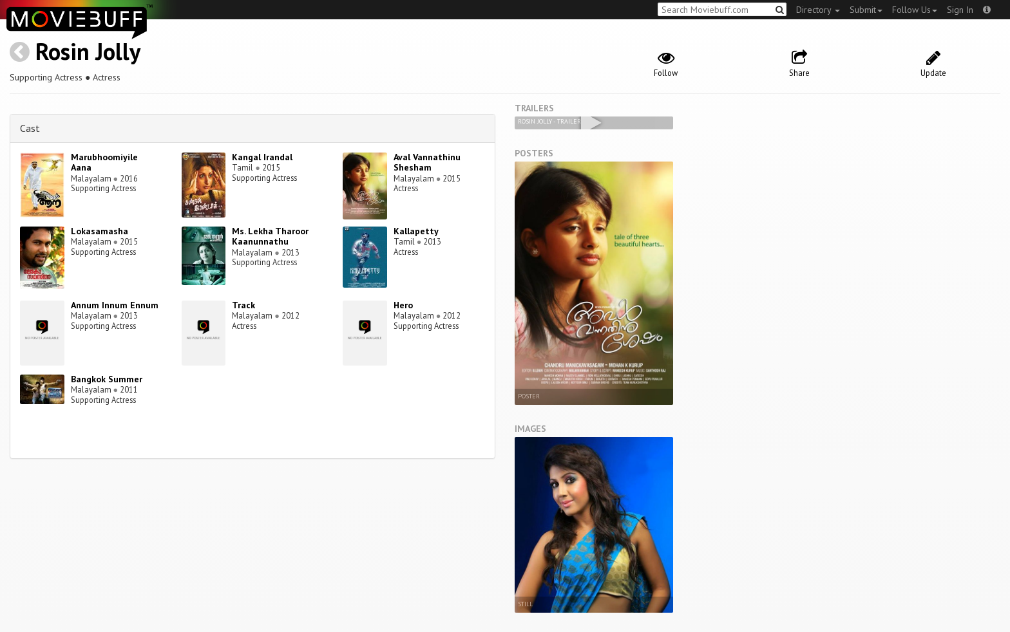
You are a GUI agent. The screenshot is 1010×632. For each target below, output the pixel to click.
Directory (818, 9)
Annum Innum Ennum (114, 305)
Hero (403, 305)
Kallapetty (416, 231)
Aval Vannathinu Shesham (427, 162)
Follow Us (914, 9)
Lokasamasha (99, 231)
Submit (866, 9)
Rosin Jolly (87, 51)
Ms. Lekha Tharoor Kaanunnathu (270, 236)
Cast (30, 128)
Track (243, 305)
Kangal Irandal (262, 157)
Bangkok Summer (106, 379)
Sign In (960, 9)
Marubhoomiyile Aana (104, 162)
